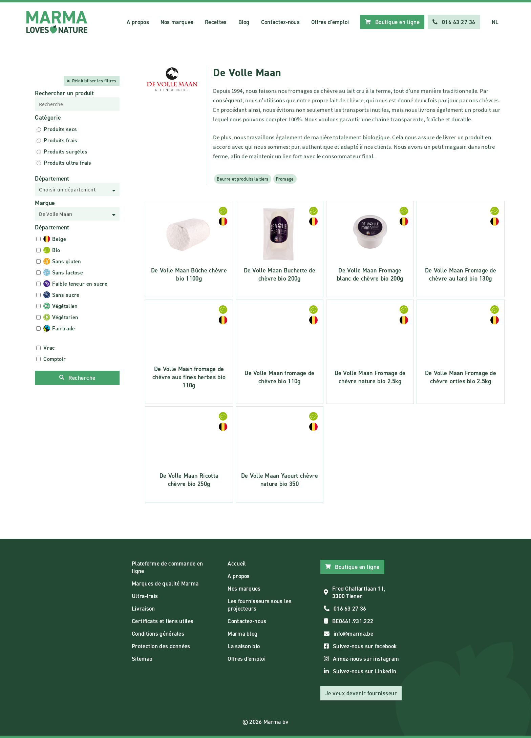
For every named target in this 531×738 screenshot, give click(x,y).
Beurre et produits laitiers (242, 179)
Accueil (237, 563)
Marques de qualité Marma (165, 583)
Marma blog (242, 633)
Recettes (216, 22)
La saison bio (244, 646)
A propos (138, 22)
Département (52, 179)
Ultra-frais (145, 596)
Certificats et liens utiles (162, 621)
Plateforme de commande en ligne (167, 567)
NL (495, 22)
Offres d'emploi (330, 22)
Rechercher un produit (64, 93)
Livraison (143, 608)
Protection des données (161, 646)
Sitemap (142, 658)
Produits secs (60, 129)
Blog (244, 22)
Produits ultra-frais (67, 162)
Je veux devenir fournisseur (361, 693)
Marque (45, 203)
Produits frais (60, 140)
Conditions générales (158, 633)
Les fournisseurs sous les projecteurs (260, 604)
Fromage (285, 179)
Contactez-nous (280, 22)
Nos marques (177, 22)
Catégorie (48, 118)
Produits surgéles (65, 151)
